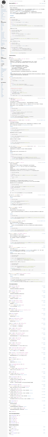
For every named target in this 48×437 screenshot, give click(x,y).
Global (24, 273)
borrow (11, 297)
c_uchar (2, 92)
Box (19, 273)
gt (10, 394)
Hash (1, 39)
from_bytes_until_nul (3, 9)
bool (21, 378)
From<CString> (2, 37)
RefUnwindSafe (3, 50)
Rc (18, 342)
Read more (20, 298)
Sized (13, 418)
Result (19, 233)
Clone (1, 26)
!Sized (1, 49)
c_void (1, 80)
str (18, 11)
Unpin (12, 421)
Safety (11, 150)
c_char (1, 83)
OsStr (1, 73)
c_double (2, 84)
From (14, 323)
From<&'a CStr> (3, 32)
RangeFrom (15, 364)
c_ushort (2, 96)
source (43, 3)
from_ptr (2, 12)
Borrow (12, 295)
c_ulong (2, 94)
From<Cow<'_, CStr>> (3, 38)
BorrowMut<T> (2, 61)
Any (1, 59)
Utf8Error (24, 233)
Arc (18, 328)
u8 (26, 9)
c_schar (2, 90)
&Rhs (17, 388)
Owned (12, 402)
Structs (2, 65)
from (11, 324)
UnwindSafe (13, 422)
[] (44, 3)
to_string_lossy (14, 247)
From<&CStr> (2, 33)
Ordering (22, 373)
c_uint (1, 93)
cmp (10, 373)
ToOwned (2, 45)
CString (29, 273)
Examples (12, 15)
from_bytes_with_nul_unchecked (4, 11)
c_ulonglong (2, 95)
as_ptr (15, 162)
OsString (2, 74)
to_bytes (2, 15)
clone (11, 302)
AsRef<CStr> (2, 23)
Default (12, 313)
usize (19, 364)
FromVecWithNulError (3, 70)
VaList (1, 75)
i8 (24, 58)
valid (15, 66)
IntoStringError (2, 71)
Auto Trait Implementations (3, 48)
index (11, 368)
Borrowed (29, 250)
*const (22, 58)
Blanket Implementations (3, 58)
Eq (11, 411)
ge (10, 397)
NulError (2, 72)
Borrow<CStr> (2, 25)
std (12, 3)
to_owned (11, 405)
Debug (12, 308)
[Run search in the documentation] (25, 1)
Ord (11, 371)
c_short (2, 91)
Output (12, 365)
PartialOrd (13, 384)
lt (10, 388)
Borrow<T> (2, 60)
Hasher (13, 360)
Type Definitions (3, 82)
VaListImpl (2, 76)
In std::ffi (2, 64)
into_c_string (2, 13)
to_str (13, 233)
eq (10, 378)
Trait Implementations (3, 22)
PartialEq (13, 376)
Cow (22, 247)
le (10, 391)
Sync (12, 419)
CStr (1, 5)
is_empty (2, 14)
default (11, 314)
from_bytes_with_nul (3, 10)
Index (12, 364)
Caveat (11, 72)
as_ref (11, 287)
